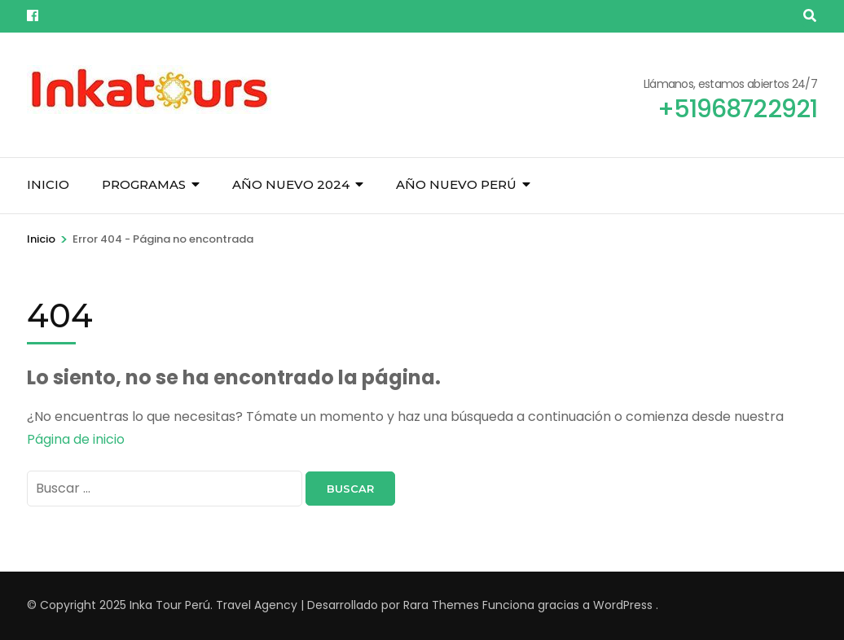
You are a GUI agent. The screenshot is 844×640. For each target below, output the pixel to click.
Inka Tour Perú (170, 605)
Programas (144, 184)
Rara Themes (441, 605)
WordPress (623, 605)
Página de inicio (76, 439)
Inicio (48, 184)
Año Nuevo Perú (456, 184)
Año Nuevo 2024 (290, 184)
